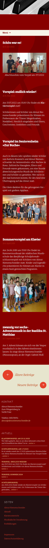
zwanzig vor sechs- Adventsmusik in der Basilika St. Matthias (24, 330)
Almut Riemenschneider (14, 507)
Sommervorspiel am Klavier (22, 239)
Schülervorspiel (10, 483)
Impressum (9, 534)
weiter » (32, 443)
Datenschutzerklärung (14, 538)
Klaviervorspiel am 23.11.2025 (16, 439)
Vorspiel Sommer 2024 (12, 474)
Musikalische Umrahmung (15, 520)
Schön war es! (12, 43)
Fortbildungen (10, 524)
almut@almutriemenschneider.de (16, 420)
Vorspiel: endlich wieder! (19, 92)
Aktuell (7, 512)
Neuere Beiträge (31, 385)
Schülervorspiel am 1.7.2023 (15, 449)
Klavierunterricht (11, 516)
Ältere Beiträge (18, 375)
